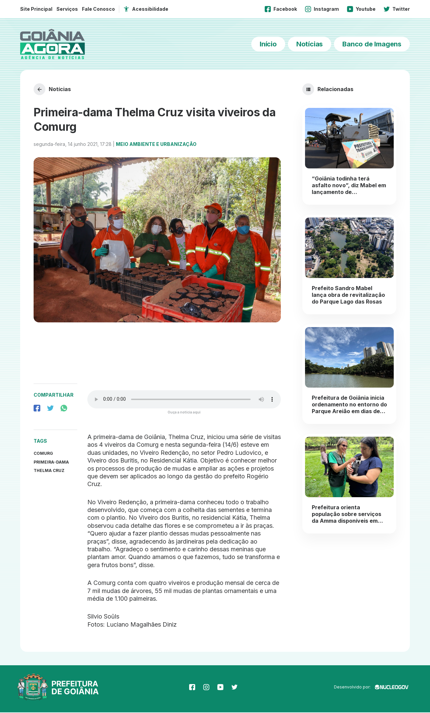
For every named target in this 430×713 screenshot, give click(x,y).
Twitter (397, 9)
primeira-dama (51, 462)
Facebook (281, 9)
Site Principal (36, 9)
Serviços (67, 9)
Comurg (43, 453)
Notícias (309, 44)
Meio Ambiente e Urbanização (156, 144)
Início (268, 44)
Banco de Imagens (371, 44)
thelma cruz (49, 471)
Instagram (322, 9)
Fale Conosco (98, 9)
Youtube (361, 9)
